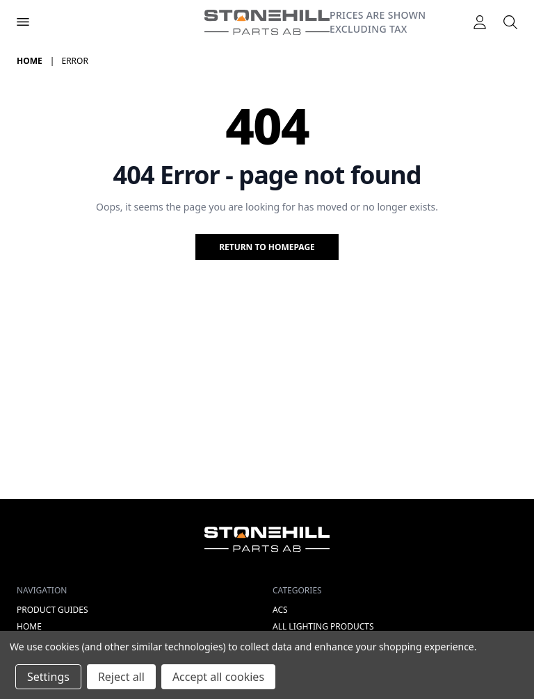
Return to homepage (267, 247)
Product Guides (52, 610)
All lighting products (323, 626)
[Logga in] (480, 22)
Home (29, 626)
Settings (48, 676)
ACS (280, 610)
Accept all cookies (218, 676)
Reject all (121, 676)
